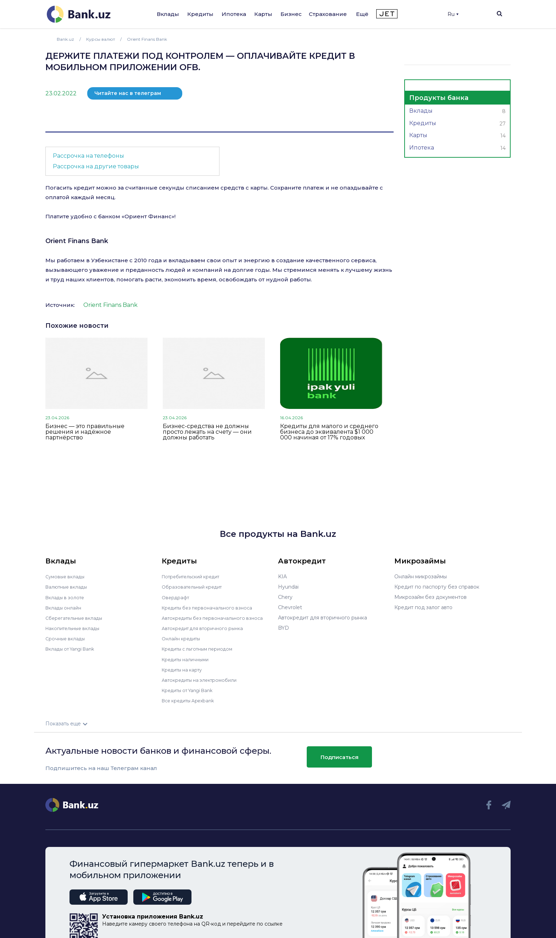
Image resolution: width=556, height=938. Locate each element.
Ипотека (234, 14)
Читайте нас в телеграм (127, 93)
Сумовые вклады (66, 576)
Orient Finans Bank (76, 241)
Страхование (328, 14)
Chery (285, 597)
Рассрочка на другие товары (96, 166)
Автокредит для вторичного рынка (206, 628)
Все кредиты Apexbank (191, 700)
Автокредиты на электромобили (203, 679)
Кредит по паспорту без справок (436, 587)
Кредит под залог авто (423, 607)
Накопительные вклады (75, 628)
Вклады (168, 14)
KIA (282, 576)
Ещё (362, 14)
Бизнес (291, 14)
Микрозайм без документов (430, 597)
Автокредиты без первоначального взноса (216, 617)
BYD (283, 628)
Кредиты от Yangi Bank (191, 689)
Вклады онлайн (65, 607)
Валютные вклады (68, 587)
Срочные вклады (66, 638)
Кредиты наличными (188, 659)
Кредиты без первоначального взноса (211, 607)
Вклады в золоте (66, 597)
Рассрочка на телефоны (88, 155)
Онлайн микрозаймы (420, 576)
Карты (263, 14)
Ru (452, 14)
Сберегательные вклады (76, 617)
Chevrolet (290, 607)
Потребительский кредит (195, 576)
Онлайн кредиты (183, 638)
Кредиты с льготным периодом (201, 648)
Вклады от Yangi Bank (73, 648)
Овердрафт (176, 597)
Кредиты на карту (184, 669)
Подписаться (339, 756)
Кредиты (200, 14)
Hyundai (288, 587)
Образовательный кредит (195, 587)
